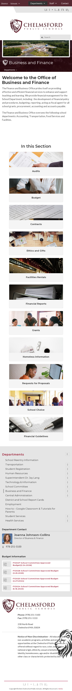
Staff (53, 3)
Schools (15, 3)
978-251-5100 (13, 546)
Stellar (60, 689)
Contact (65, 3)
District (4, 3)
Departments (37, 3)
